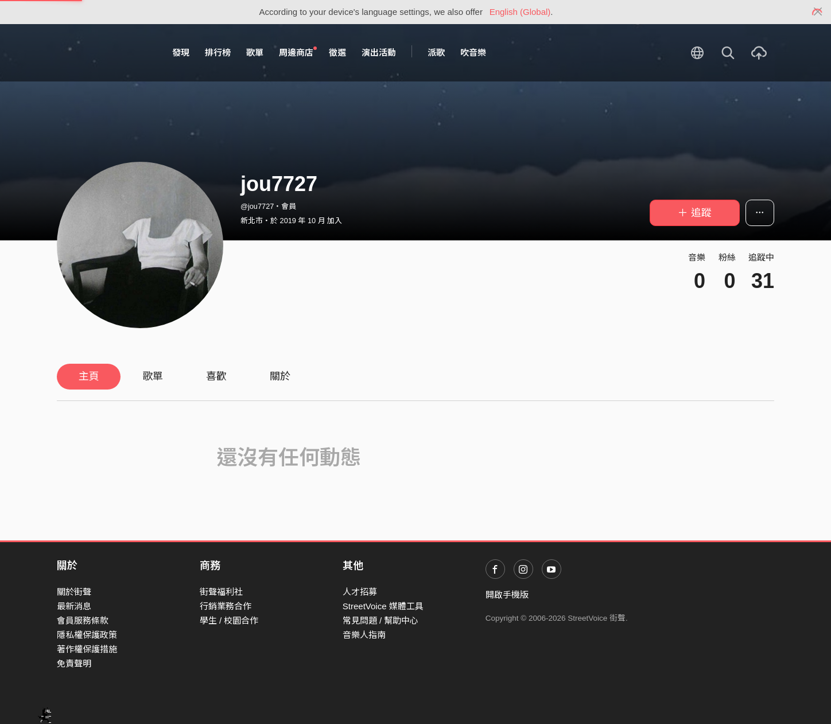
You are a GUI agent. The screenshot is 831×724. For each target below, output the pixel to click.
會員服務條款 (82, 620)
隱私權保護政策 (87, 635)
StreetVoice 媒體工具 (383, 606)
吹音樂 (473, 52)
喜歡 (216, 376)
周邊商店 (298, 52)
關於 (280, 376)
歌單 (254, 52)
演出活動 (379, 52)
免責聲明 (74, 663)
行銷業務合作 (225, 606)
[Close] (818, 12)
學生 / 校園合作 (229, 620)
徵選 (337, 52)
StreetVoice (104, 53)
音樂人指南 (364, 635)
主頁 (89, 376)
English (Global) (520, 12)
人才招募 (360, 592)
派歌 (436, 52)
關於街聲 (74, 592)
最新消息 (74, 606)
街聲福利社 (221, 592)
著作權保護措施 (87, 649)
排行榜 (218, 52)
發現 (180, 52)
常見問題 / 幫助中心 (381, 620)
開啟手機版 (507, 595)
